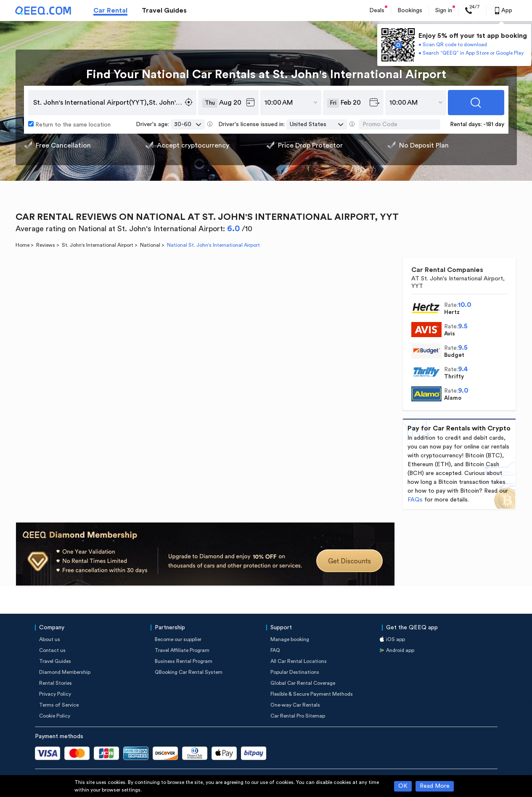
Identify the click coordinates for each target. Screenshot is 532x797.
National (150, 245)
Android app (400, 650)
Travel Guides (164, 10)
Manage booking (289, 639)
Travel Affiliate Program (182, 650)
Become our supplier (178, 639)
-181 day (493, 124)
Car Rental (110, 10)
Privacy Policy (55, 694)
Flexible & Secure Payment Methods (311, 694)
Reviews (45, 245)
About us (49, 639)
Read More (435, 786)
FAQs (415, 500)
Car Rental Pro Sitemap (297, 715)
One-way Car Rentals (295, 704)
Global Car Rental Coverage (302, 683)
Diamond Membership (64, 672)
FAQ (275, 650)
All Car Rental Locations (298, 661)
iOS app (395, 639)
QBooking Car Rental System (188, 672)
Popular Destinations (294, 672)
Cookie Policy (54, 715)
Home (22, 245)
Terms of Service (59, 704)
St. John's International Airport (97, 245)
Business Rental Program (183, 661)
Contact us (52, 650)
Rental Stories (55, 683)
